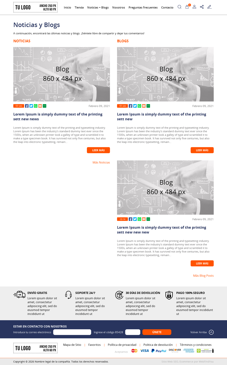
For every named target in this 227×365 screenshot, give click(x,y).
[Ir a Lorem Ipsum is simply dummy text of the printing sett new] (165, 74)
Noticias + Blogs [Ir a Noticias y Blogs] (98, 7)
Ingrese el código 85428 (108, 332)
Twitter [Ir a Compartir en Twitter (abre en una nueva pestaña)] (31, 106)
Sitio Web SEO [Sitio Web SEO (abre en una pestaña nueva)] (170, 361)
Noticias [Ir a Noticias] (21, 41)
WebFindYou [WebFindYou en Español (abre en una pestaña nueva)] (206, 361)
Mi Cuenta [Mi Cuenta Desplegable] (194, 7)
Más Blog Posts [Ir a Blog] (203, 275)
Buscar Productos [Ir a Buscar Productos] (179, 7)
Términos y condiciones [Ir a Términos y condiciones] (196, 345)
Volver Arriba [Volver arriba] (198, 332)
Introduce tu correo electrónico (32, 332)
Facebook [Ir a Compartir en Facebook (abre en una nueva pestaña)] (27, 106)
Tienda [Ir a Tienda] (79, 7)
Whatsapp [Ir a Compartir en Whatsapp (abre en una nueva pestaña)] (35, 106)
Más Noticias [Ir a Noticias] (101, 162)
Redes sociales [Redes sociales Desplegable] (202, 7)
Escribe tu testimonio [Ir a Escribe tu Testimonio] (209, 7)
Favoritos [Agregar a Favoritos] (94, 345)
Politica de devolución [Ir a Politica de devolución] (158, 345)
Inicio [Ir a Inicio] (67, 7)
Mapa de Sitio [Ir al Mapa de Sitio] (72, 345)
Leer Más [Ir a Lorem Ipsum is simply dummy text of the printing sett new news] (98, 150)
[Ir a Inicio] (35, 11)
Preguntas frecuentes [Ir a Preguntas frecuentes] (143, 7)
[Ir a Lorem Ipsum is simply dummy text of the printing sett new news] (61, 74)
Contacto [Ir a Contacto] (167, 7)
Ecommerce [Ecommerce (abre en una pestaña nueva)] (186, 361)
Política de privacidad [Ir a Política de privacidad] (122, 345)
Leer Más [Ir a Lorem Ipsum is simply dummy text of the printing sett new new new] (202, 263)
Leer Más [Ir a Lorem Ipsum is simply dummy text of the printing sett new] (202, 150)
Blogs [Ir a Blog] (123, 41)
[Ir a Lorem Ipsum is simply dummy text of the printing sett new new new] (165, 187)
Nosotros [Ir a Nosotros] (118, 7)
